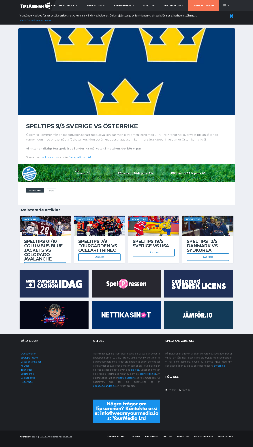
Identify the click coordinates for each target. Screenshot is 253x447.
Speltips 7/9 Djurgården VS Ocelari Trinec (97, 246)
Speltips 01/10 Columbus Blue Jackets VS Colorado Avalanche (43, 250)
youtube (184, 390)
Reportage (27, 381)
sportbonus (122, 5)
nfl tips (168, 436)
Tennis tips (27, 369)
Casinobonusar (203, 5)
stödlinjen (219, 365)
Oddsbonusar (173, 5)
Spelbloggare (225, 436)
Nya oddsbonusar (203, 436)
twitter (170, 390)
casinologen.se (148, 373)
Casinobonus (28, 377)
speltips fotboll (63, 5)
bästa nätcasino (127, 377)
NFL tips (25, 365)
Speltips (149, 5)
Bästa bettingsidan (31, 361)
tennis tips (94, 5)
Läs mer (99, 257)
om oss (135, 369)
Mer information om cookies (35, 20)
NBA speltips (152, 436)
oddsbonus (50, 157)
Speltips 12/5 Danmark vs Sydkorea (202, 246)
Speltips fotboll (29, 357)
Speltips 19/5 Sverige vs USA (151, 243)
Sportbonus (27, 373)
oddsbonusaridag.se (104, 385)
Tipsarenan (25, 437)
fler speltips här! (80, 157)
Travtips (135, 436)
